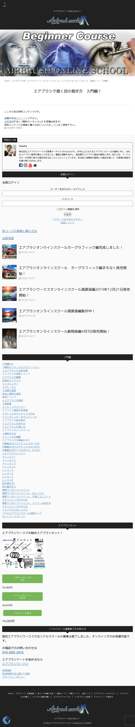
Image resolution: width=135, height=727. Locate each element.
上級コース (85, 693)
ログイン (20, 118)
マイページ (98, 697)
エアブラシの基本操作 (13, 420)
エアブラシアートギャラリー (105, 693)
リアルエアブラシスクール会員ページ (22, 513)
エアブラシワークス (15, 664)
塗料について (9, 397)
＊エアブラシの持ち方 (13, 423)
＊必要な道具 (9, 390)
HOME (10, 693)
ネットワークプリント (13, 516)
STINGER (87, 723)
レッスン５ (8, 470)
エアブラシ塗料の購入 (41, 697)
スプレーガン (9, 387)
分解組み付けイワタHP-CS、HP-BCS (21, 450)
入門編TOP (8, 364)
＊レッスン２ (9, 460)
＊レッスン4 (8, 466)
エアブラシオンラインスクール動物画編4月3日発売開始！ (64, 331)
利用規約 (6, 670)
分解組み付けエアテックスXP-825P (21, 446)
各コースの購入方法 (45, 693)
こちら (54, 124)
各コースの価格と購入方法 (19, 231)
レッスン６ (8, 473)
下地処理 (6, 403)
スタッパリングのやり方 (15, 499)
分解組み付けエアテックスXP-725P (21, 443)
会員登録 (9, 121)
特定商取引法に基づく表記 (16, 673)
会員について (67, 222)
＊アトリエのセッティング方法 (18, 413)
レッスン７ (8, 476)
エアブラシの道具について (16, 373)
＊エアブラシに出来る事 (15, 370)
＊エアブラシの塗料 (12, 400)
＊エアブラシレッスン (13, 453)
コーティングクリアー (13, 407)
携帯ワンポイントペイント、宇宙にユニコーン (26, 496)
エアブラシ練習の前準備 (15, 410)
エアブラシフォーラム (62, 697)
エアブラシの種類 (11, 377)
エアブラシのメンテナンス (16, 430)
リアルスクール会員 (82, 697)
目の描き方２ (9, 486)
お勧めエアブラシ (11, 380)
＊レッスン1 (8, 456)
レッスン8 (7, 480)
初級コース (61, 693)
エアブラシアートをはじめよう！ (67, 718)
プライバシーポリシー (13, 677)
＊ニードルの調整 (11, 436)
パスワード (67, 199)
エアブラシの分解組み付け (16, 440)
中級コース (73, 693)
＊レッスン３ (9, 463)
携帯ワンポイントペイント (16, 490)
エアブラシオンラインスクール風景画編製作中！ (57, 311)
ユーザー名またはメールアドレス (67, 189)
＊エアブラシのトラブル (15, 509)
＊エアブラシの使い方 (13, 427)
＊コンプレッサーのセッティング (19, 417)
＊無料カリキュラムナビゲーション (20, 367)
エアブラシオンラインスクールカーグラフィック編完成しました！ (71, 247)
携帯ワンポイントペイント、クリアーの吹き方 (26, 503)
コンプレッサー (10, 383)
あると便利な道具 (11, 393)
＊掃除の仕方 (9, 433)
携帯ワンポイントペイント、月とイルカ (23, 493)
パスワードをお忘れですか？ (67, 219)
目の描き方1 (8, 483)
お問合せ (109, 697)
